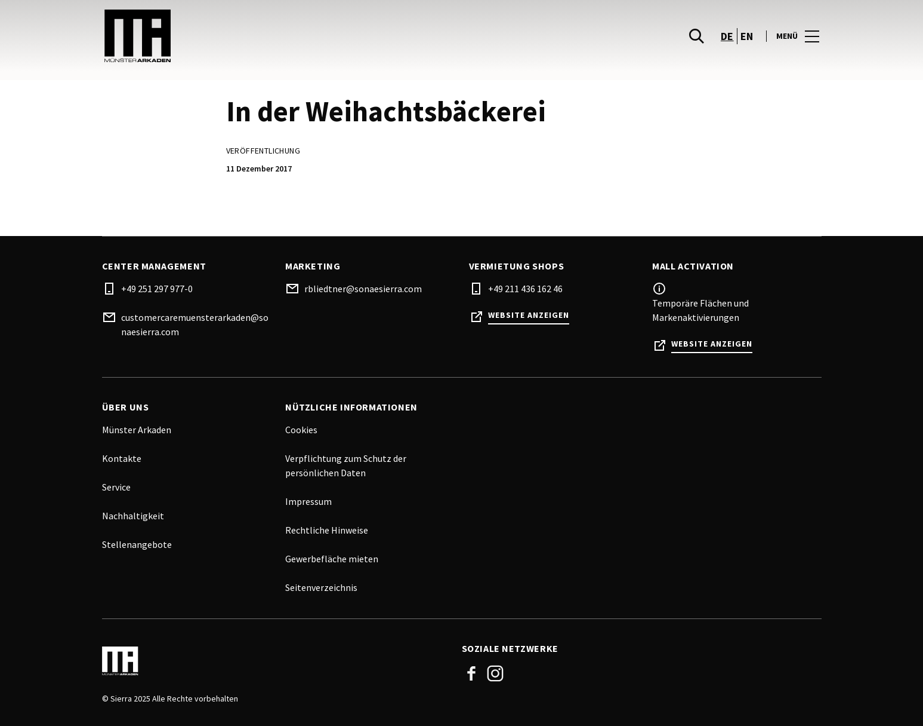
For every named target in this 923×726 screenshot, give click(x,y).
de (727, 36)
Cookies (301, 430)
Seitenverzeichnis (321, 587)
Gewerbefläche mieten (331, 559)
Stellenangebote (137, 544)
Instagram (495, 673)
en (747, 36)
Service (116, 487)
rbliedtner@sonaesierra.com (363, 289)
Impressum (308, 501)
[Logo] (274, 661)
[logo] (283, 36)
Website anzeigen (528, 315)
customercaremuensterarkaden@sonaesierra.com (194, 324)
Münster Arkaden (136, 430)
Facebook (471, 673)
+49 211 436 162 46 (525, 289)
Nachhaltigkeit (133, 516)
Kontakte (121, 458)
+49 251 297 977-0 (157, 289)
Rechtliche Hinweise (326, 530)
